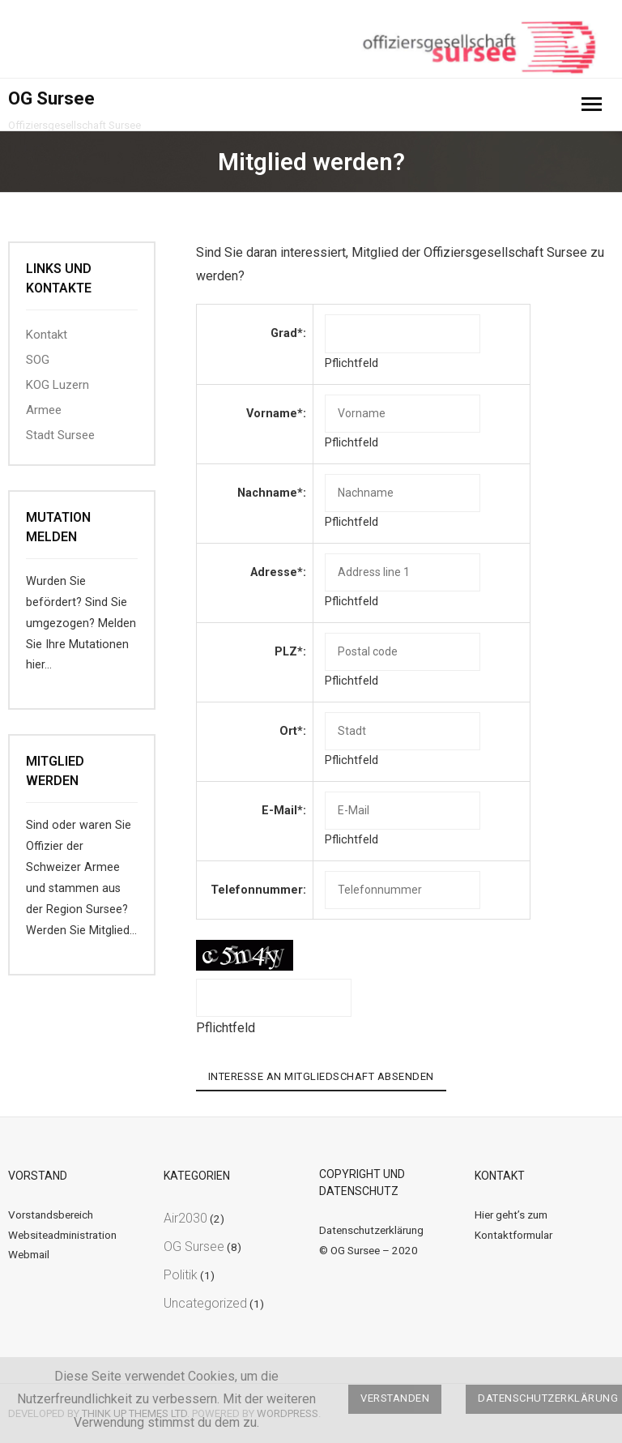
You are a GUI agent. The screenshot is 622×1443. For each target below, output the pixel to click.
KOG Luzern (57, 385)
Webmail (28, 1254)
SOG (37, 359)
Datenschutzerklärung (371, 1229)
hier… (39, 665)
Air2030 (185, 1218)
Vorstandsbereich (50, 1214)
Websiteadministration (62, 1234)
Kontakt (46, 334)
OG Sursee (194, 1246)
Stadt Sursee (60, 435)
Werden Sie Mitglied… (81, 930)
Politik (181, 1275)
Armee (44, 410)
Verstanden (394, 1398)
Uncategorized (205, 1303)
